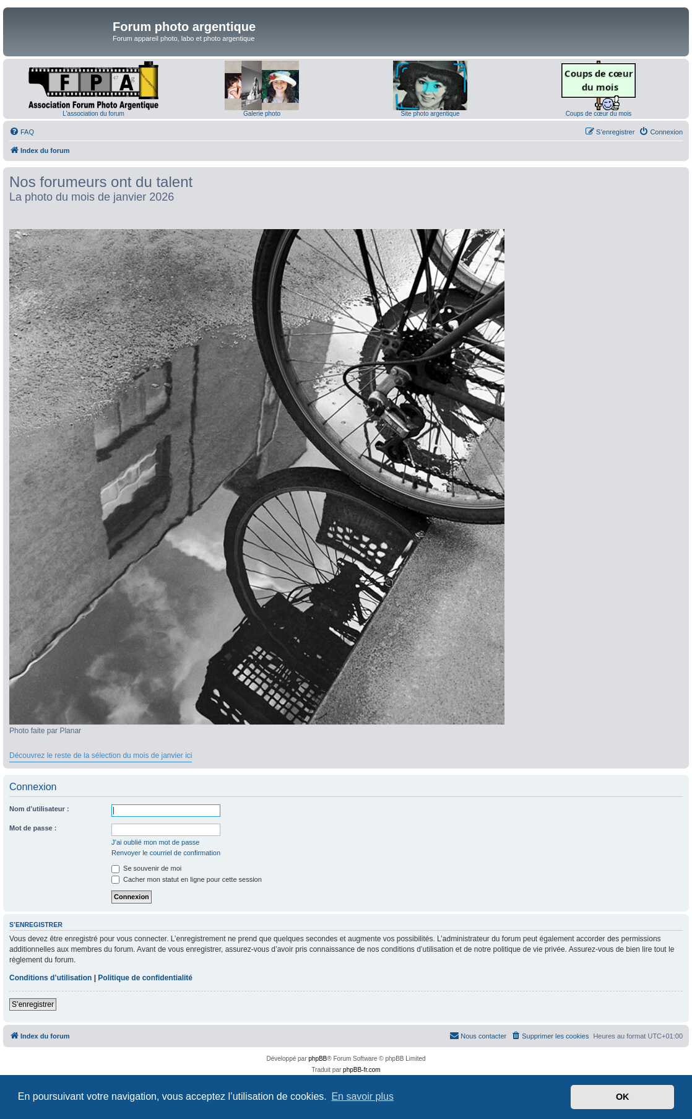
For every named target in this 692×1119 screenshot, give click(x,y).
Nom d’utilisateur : (39, 808)
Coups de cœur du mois (599, 113)
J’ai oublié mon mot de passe (155, 842)
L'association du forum (93, 113)
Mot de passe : (32, 828)
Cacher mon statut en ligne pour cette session (186, 879)
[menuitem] (21, 131)
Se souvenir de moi (146, 868)
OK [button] (622, 1097)
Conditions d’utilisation (50, 977)
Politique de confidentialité (145, 977)
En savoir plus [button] (362, 1096)
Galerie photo (261, 113)
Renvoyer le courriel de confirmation (165, 852)
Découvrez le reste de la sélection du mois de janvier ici (100, 755)
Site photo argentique (429, 113)
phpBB (317, 1058)
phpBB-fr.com (362, 1069)
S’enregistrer (33, 1004)
